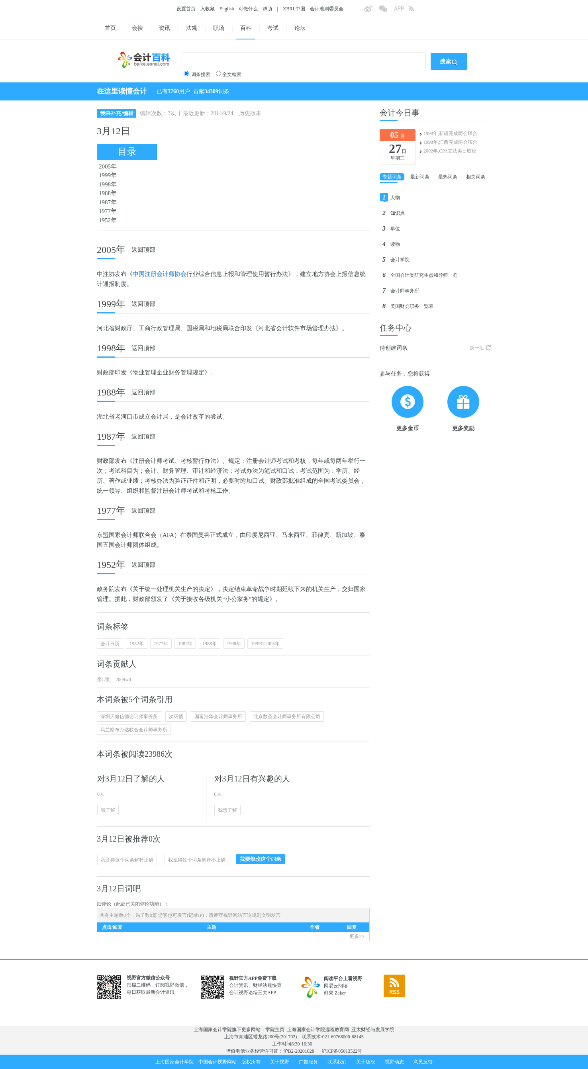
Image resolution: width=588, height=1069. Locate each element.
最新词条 (419, 177)
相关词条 (475, 177)
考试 (272, 28)
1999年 (108, 175)
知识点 (397, 213)
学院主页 (274, 1029)
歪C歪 (103, 679)
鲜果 (328, 993)
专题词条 (392, 177)
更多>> (357, 936)
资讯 (164, 28)
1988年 (108, 193)
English (227, 9)
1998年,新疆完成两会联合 (450, 133)
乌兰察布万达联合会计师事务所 (133, 729)
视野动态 (394, 1062)
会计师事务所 (404, 291)
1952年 (108, 220)
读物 (395, 244)
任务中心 (396, 327)
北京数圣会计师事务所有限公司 (286, 716)
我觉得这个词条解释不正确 (196, 860)
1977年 (108, 211)
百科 (245, 28)
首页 (110, 28)
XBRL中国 (294, 9)
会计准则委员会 (326, 9)
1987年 (108, 202)
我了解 (108, 810)
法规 (191, 28)
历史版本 (250, 113)
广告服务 (308, 1062)
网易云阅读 (336, 986)
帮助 (267, 9)
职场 (218, 28)
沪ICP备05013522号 (342, 1051)
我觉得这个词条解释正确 (127, 860)
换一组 (477, 347)
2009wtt (122, 679)
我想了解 (227, 810)
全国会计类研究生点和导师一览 (423, 275)
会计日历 (110, 643)
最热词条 (447, 177)
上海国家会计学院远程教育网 (318, 1029)
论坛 (300, 28)
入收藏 (207, 9)
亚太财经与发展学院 (372, 1029)
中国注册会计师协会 (159, 274)
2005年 (108, 166)
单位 (395, 228)
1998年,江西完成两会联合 (450, 142)
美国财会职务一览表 (411, 306)
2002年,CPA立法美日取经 (449, 151)
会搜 (137, 28)
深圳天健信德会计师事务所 (129, 716)
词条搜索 (200, 74)
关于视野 (279, 1062)
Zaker (340, 993)
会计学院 (400, 259)
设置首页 (186, 9)
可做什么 (248, 9)
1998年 (108, 184)
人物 (395, 197)
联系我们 (337, 1062)
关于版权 (365, 1062)
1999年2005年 (265, 643)
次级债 (176, 716)
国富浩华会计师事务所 (218, 716)
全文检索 (231, 74)
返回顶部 (143, 250)
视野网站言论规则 (242, 915)
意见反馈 (423, 1062)
